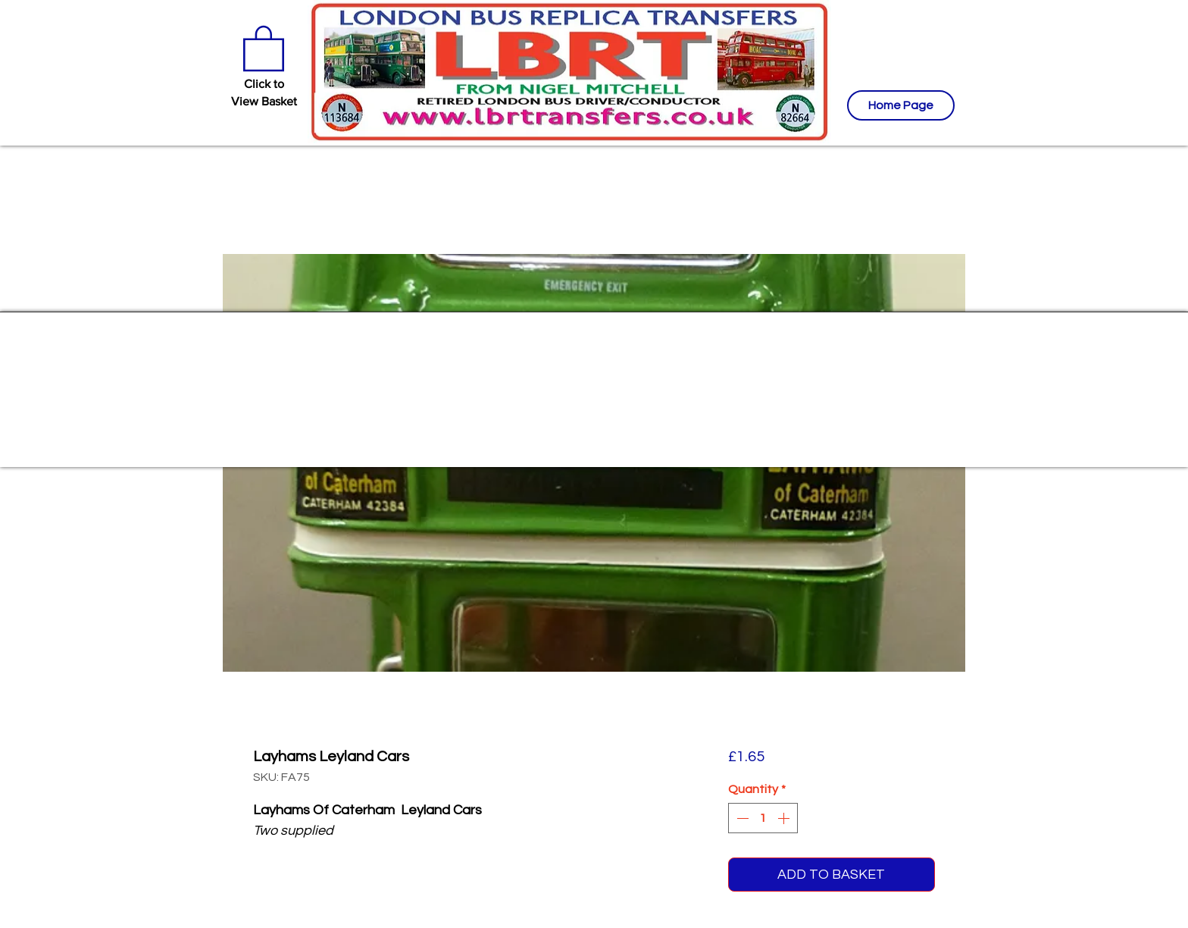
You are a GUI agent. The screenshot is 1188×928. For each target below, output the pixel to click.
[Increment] (785, 818)
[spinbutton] (763, 818)
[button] (263, 47)
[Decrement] (741, 818)
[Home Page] (901, 105)
